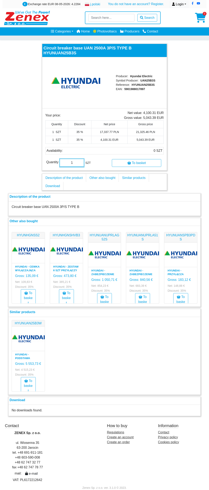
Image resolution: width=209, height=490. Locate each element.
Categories (61, 31)
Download (53, 186)
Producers (129, 31)
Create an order (118, 442)
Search (147, 17)
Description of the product (64, 178)
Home (83, 31)
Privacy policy (168, 437)
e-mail (31, 473)
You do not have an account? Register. (136, 4)
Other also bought (102, 178)
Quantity (52, 162)
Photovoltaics (105, 31)
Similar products (134, 178)
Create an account (120, 437)
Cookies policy (168, 442)
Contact (150, 31)
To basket (136, 163)
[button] (192, 3)
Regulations (115, 432)
